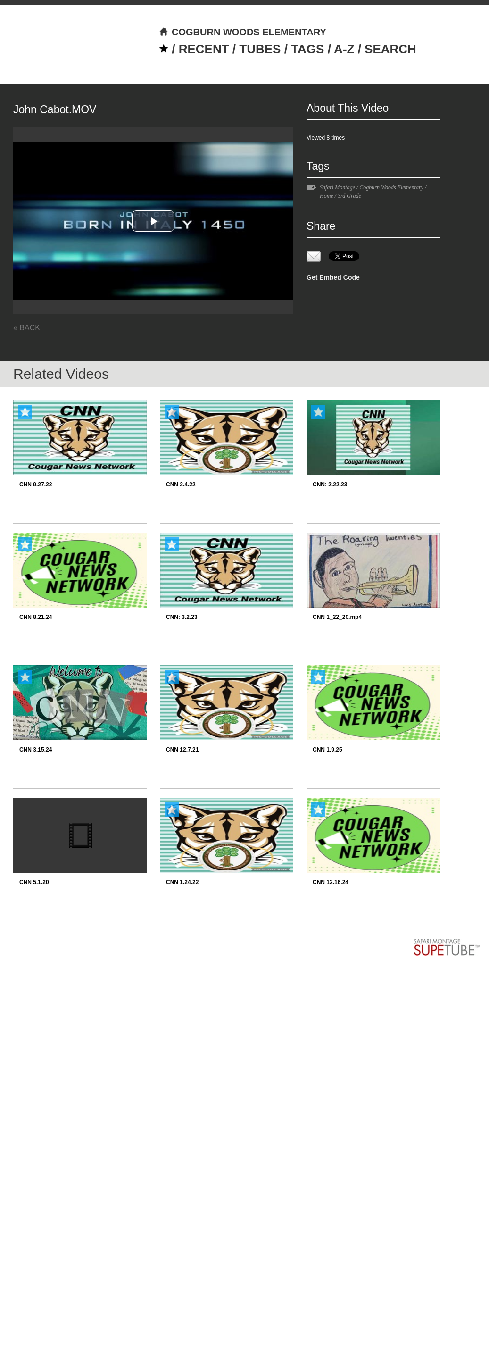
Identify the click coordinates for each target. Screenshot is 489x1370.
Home (326, 195)
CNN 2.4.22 (181, 484)
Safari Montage (337, 187)
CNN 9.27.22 (35, 484)
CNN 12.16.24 (330, 882)
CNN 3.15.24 (35, 749)
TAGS (307, 49)
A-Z (344, 49)
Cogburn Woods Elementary (391, 187)
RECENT (204, 49)
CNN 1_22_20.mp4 (337, 617)
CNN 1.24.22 (182, 882)
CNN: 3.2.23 (182, 617)
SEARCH (390, 49)
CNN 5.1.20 (34, 882)
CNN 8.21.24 (35, 617)
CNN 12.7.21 (182, 749)
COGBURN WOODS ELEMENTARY (242, 32)
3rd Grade (349, 195)
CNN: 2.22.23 (330, 484)
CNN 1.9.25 (327, 749)
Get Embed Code (333, 277)
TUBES (260, 49)
